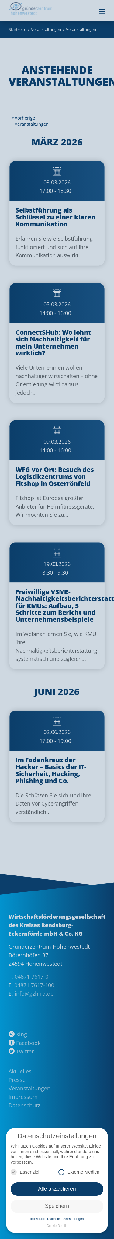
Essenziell (25, 1172)
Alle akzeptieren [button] (57, 1189)
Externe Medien (78, 1172)
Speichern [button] (57, 1206)
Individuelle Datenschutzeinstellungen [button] (57, 1219)
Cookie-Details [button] (57, 1225)
